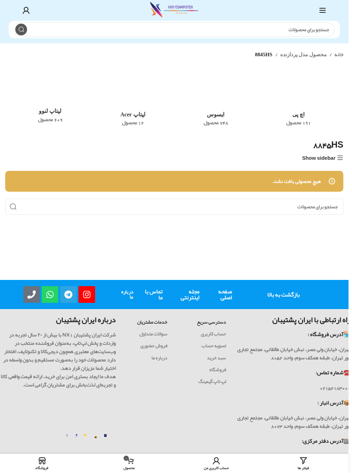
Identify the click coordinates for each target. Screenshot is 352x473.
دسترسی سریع (211, 322)
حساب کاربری (213, 334)
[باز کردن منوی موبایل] (322, 10)
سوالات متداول (153, 334)
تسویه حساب (213, 345)
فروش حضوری (153, 345)
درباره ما (127, 294)
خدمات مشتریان (152, 322)
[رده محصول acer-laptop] (133, 101)
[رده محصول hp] (299, 101)
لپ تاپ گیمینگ (212, 381)
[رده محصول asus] (216, 101)
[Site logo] (174, 12)
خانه (338, 54)
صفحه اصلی (225, 294)
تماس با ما (153, 294)
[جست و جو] (174, 29)
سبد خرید (216, 358)
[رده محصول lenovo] (50, 100)
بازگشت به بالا (283, 294)
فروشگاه (217, 369)
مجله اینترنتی (190, 294)
